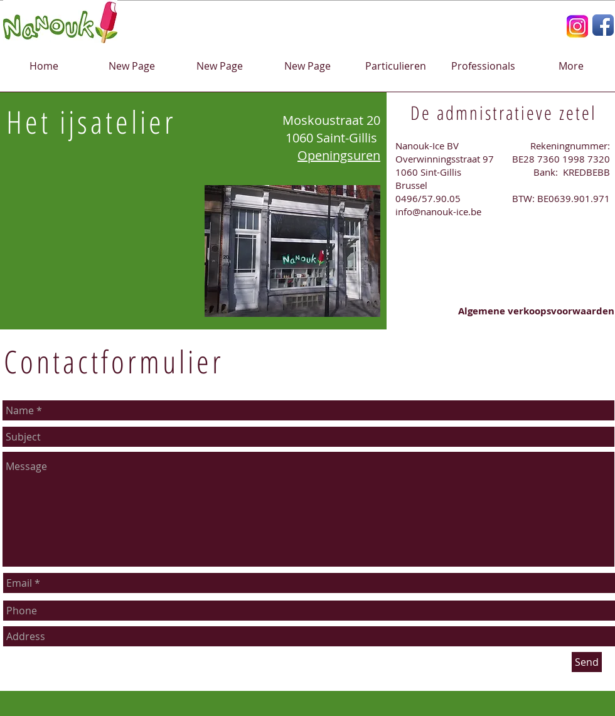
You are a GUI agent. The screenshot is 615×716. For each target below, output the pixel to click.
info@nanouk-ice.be (438, 211)
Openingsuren (338, 155)
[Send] (587, 662)
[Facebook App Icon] (603, 25)
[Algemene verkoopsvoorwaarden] (536, 311)
